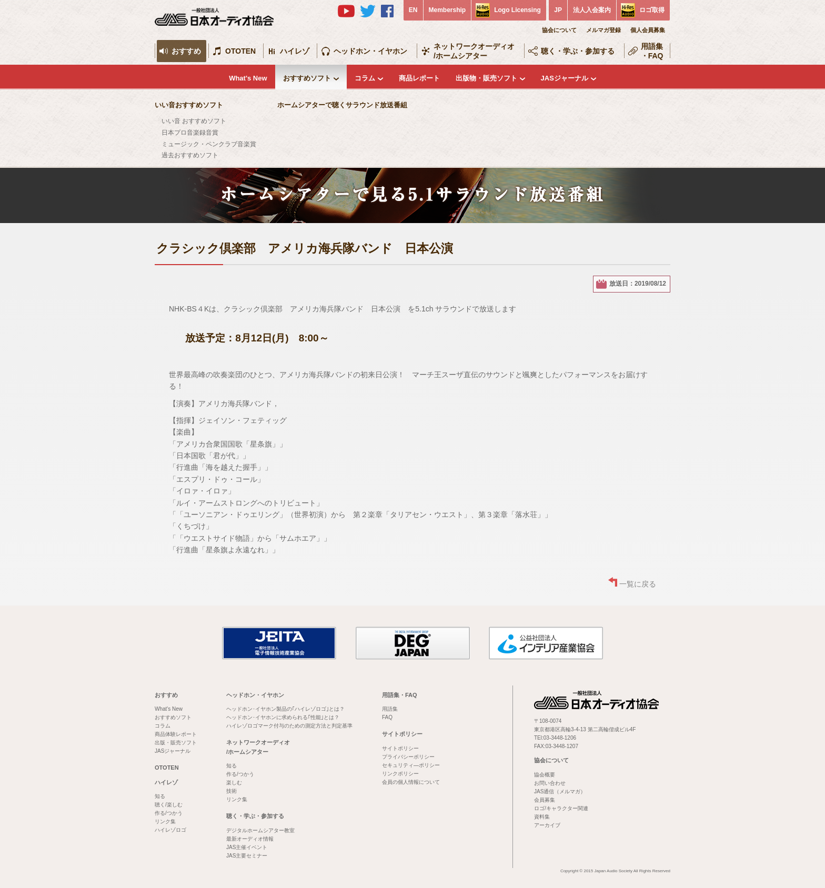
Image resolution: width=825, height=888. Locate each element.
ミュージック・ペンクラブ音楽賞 (209, 144)
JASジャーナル (564, 78)
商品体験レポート (176, 734)
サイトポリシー (402, 734)
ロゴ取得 (652, 10)
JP (558, 10)
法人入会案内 (592, 10)
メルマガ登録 (603, 30)
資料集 (542, 817)
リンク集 (165, 821)
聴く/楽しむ (169, 805)
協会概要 (544, 775)
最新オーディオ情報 (250, 839)
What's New (248, 78)
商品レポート (419, 78)
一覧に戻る (637, 584)
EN (413, 10)
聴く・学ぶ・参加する (578, 51)
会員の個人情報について (411, 782)
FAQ (387, 717)
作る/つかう (169, 813)
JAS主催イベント (246, 847)
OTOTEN (240, 51)
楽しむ (234, 782)
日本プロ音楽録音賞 (190, 132)
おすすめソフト (307, 78)
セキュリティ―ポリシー (411, 765)
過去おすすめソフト (190, 155)
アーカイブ (547, 825)
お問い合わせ (550, 783)
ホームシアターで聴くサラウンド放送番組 (342, 105)
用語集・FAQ (652, 51)
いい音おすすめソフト (189, 105)
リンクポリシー (400, 773)
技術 (231, 791)
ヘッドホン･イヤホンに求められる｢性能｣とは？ (282, 717)
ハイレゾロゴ (170, 830)
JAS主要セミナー (246, 856)
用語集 (390, 709)
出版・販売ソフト (176, 742)
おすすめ (186, 51)
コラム (365, 78)
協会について (559, 30)
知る (160, 796)
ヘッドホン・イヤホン (370, 51)
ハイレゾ (294, 51)
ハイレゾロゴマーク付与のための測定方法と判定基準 (289, 726)
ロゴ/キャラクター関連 (561, 808)
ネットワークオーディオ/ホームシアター (474, 51)
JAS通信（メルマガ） (560, 791)
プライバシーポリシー (408, 757)
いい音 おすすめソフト (194, 121)
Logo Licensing (517, 10)
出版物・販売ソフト (486, 78)
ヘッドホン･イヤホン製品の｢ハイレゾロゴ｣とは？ (285, 709)
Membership (447, 10)
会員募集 (544, 800)
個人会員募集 (647, 30)
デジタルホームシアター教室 (260, 830)
